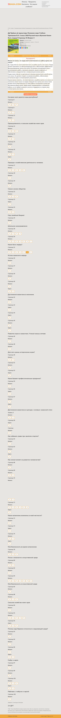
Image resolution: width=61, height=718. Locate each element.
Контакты (25, 4)
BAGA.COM (12, 4)
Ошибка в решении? (30, 94)
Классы (24, 2)
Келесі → (50, 55)
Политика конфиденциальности (46, 5)
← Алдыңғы (11, 55)
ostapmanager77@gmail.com (47, 716)
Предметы (32, 2)
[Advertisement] (30, 17)
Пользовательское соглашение (45, 2)
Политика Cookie (45, 6)
